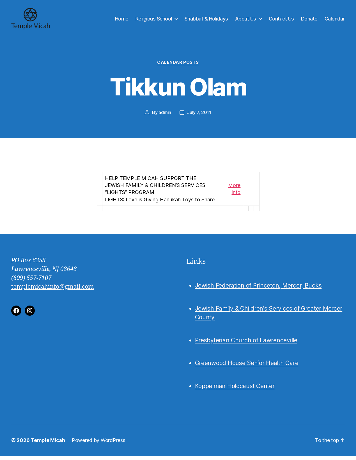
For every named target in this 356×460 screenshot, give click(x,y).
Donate (309, 20)
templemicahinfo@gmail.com (52, 291)
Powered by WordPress (98, 444)
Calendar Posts (178, 66)
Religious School (153, 20)
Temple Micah (48, 444)
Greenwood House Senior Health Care (246, 366)
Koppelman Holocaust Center (235, 389)
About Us (245, 20)
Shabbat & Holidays (206, 20)
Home (121, 20)
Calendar (335, 20)
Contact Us (281, 20)
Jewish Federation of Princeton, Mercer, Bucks (258, 289)
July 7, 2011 (199, 116)
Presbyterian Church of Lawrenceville (246, 343)
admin (165, 116)
